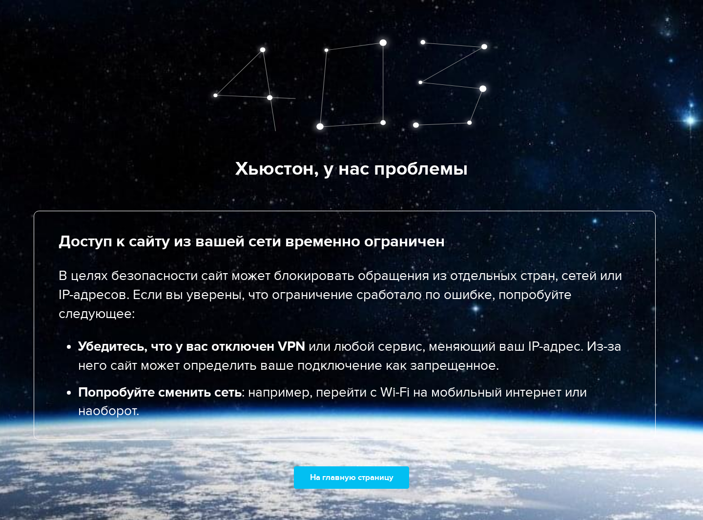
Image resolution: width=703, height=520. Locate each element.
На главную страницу (351, 477)
